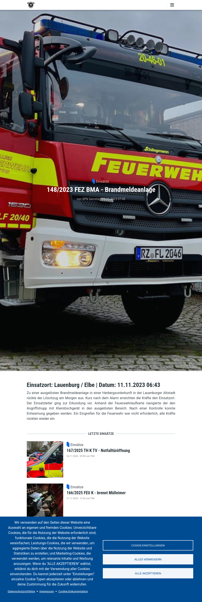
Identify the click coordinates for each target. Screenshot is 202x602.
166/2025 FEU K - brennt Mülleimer (96, 492)
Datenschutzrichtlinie (21, 591)
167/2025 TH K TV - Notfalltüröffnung (98, 450)
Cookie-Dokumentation (73, 591)
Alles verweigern (148, 559)
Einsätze (102, 181)
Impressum (46, 591)
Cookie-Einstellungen (148, 545)
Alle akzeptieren (148, 573)
